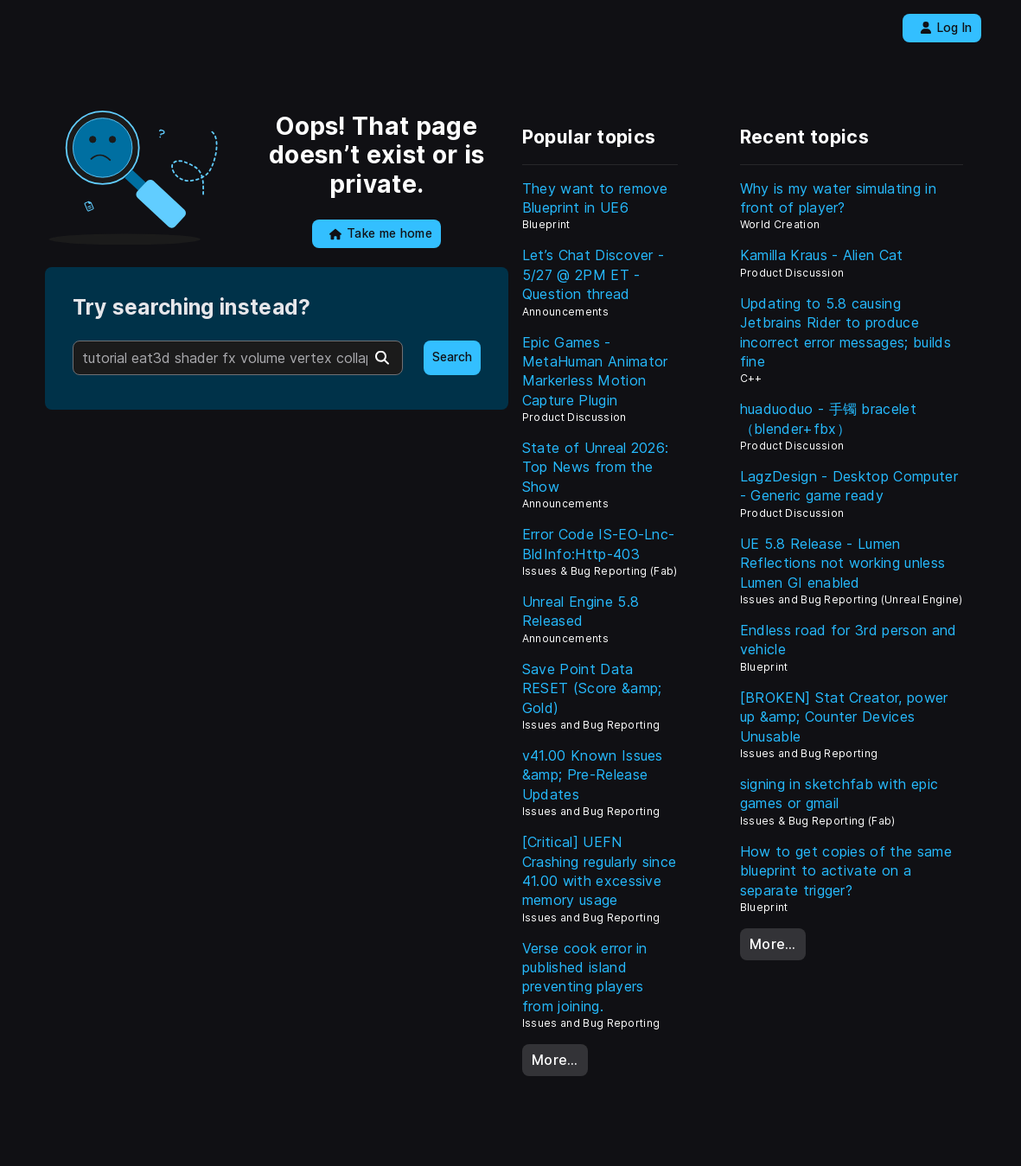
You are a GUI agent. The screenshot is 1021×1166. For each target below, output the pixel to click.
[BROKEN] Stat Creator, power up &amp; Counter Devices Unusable (844, 717)
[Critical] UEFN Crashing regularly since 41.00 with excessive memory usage (599, 870)
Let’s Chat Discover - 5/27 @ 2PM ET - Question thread (593, 274)
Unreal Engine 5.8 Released (580, 611)
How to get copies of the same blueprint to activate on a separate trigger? (846, 871)
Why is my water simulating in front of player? (838, 198)
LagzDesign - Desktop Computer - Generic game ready (849, 486)
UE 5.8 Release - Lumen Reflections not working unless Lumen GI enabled (843, 563)
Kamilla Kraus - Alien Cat (821, 255)
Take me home (380, 233)
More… (555, 1059)
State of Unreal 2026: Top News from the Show (595, 467)
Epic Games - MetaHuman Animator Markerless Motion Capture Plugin (595, 371)
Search (452, 357)
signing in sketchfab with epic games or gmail (839, 793)
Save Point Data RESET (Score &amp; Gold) (592, 688)
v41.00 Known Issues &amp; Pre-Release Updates (592, 775)
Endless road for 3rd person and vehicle (848, 639)
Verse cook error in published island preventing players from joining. (585, 977)
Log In (946, 28)
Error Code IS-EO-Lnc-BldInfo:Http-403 (598, 544)
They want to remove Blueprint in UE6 (595, 198)
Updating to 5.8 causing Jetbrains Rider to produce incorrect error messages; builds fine (845, 332)
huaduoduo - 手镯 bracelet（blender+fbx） (828, 418)
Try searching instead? (192, 307)
